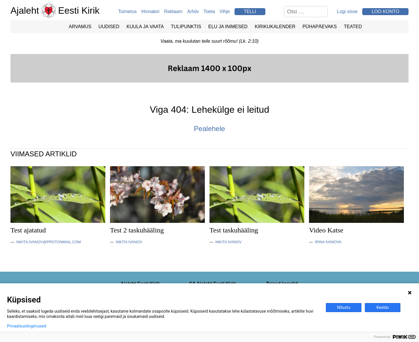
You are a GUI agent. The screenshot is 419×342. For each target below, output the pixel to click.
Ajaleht (24, 10)
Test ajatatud (28, 230)
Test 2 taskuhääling (137, 230)
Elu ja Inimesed (228, 26)
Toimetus (127, 11)
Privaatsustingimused (26, 326)
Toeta (209, 11)
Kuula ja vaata (145, 26)
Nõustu (343, 307)
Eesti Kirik (79, 10)
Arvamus (80, 26)
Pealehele (209, 128)
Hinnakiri (150, 11)
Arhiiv (193, 11)
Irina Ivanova (328, 242)
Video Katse (326, 230)
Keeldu (383, 307)
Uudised (108, 26)
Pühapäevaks (319, 26)
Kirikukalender (275, 26)
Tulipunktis (186, 26)
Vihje (224, 11)
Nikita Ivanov (129, 242)
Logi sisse (347, 11)
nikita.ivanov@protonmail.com (48, 242)
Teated (353, 26)
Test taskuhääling (234, 230)
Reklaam (173, 11)
